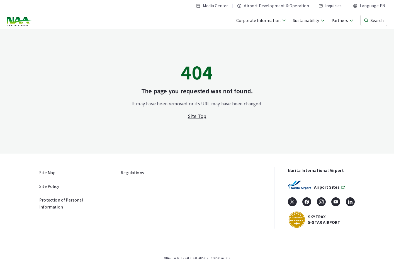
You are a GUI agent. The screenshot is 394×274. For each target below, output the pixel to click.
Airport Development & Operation (273, 5)
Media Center (212, 5)
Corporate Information (261, 20)
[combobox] (369, 5)
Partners (343, 20)
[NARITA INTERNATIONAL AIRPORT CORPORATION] (20, 21)
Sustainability (309, 20)
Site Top (197, 116)
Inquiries (330, 5)
